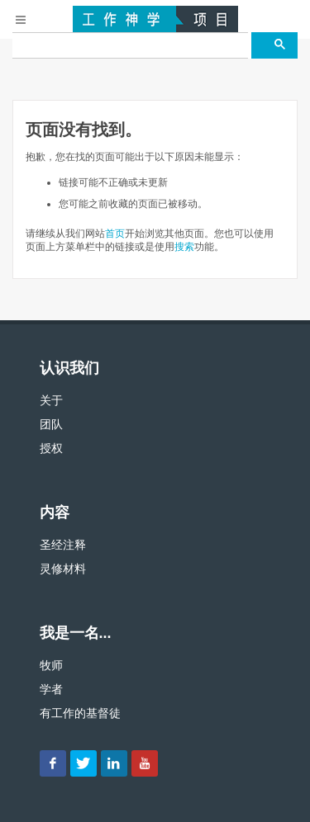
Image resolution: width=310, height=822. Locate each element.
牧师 (51, 665)
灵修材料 (63, 568)
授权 (51, 448)
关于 (51, 400)
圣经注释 (63, 544)
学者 (51, 689)
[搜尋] (130, 45)
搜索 (184, 247)
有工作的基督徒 (80, 713)
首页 (115, 233)
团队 (51, 424)
